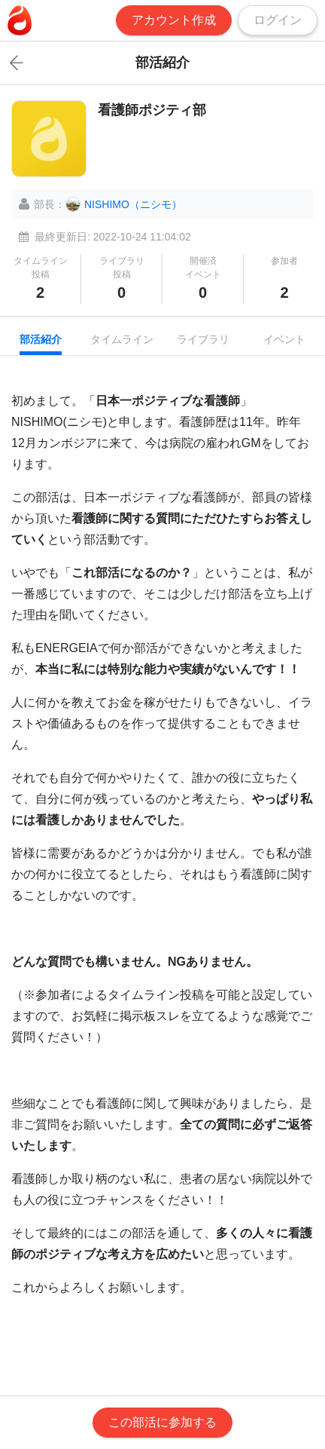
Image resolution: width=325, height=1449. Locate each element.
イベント (284, 339)
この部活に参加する (162, 1422)
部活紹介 (41, 339)
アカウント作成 (174, 20)
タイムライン (121, 339)
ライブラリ (203, 339)
